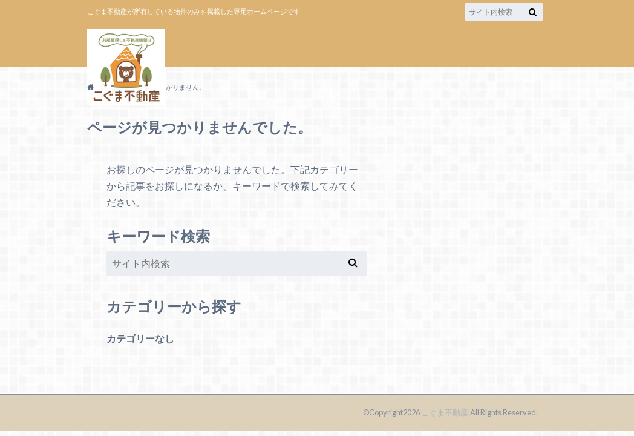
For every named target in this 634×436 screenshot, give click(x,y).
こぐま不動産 (444, 412)
